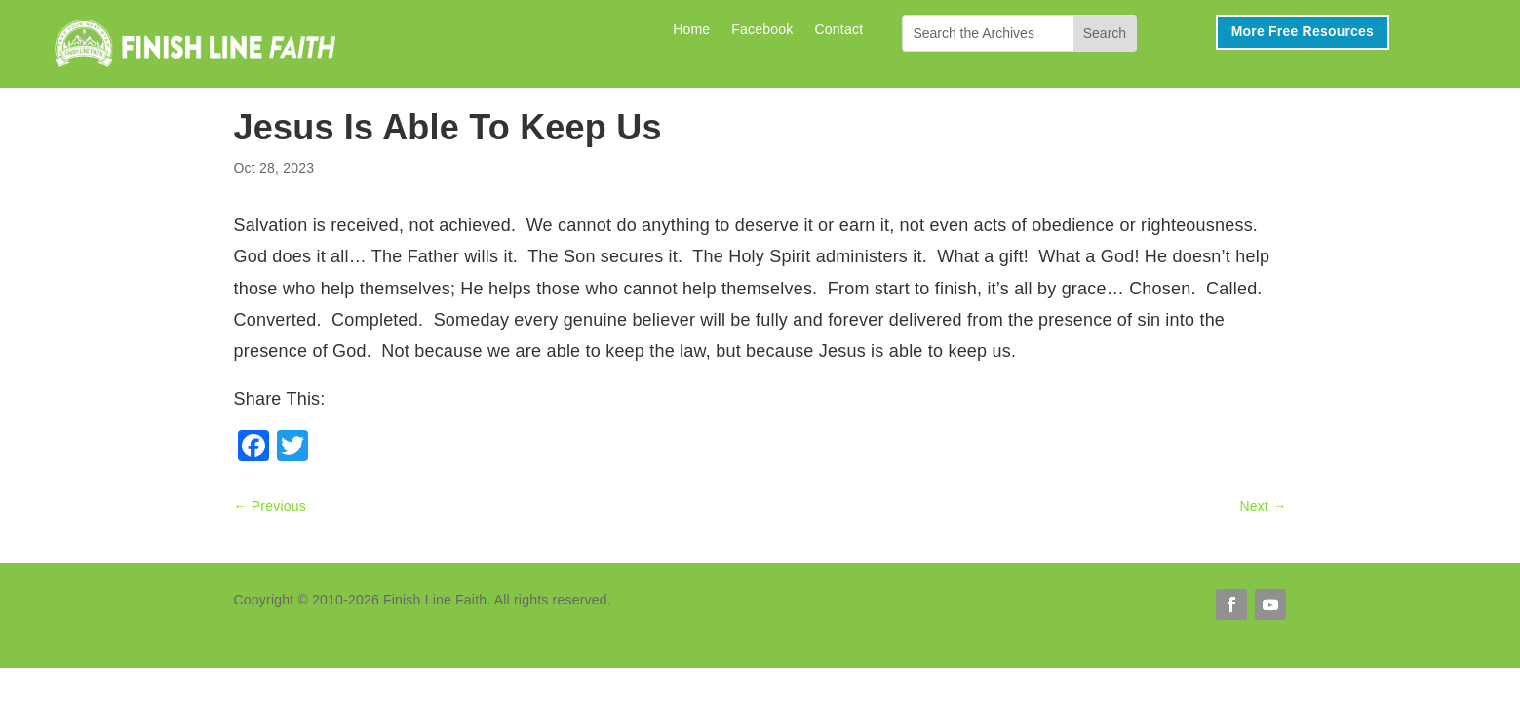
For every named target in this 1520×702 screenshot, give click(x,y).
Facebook (762, 29)
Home (691, 29)
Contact (839, 29)
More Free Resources (1302, 31)
